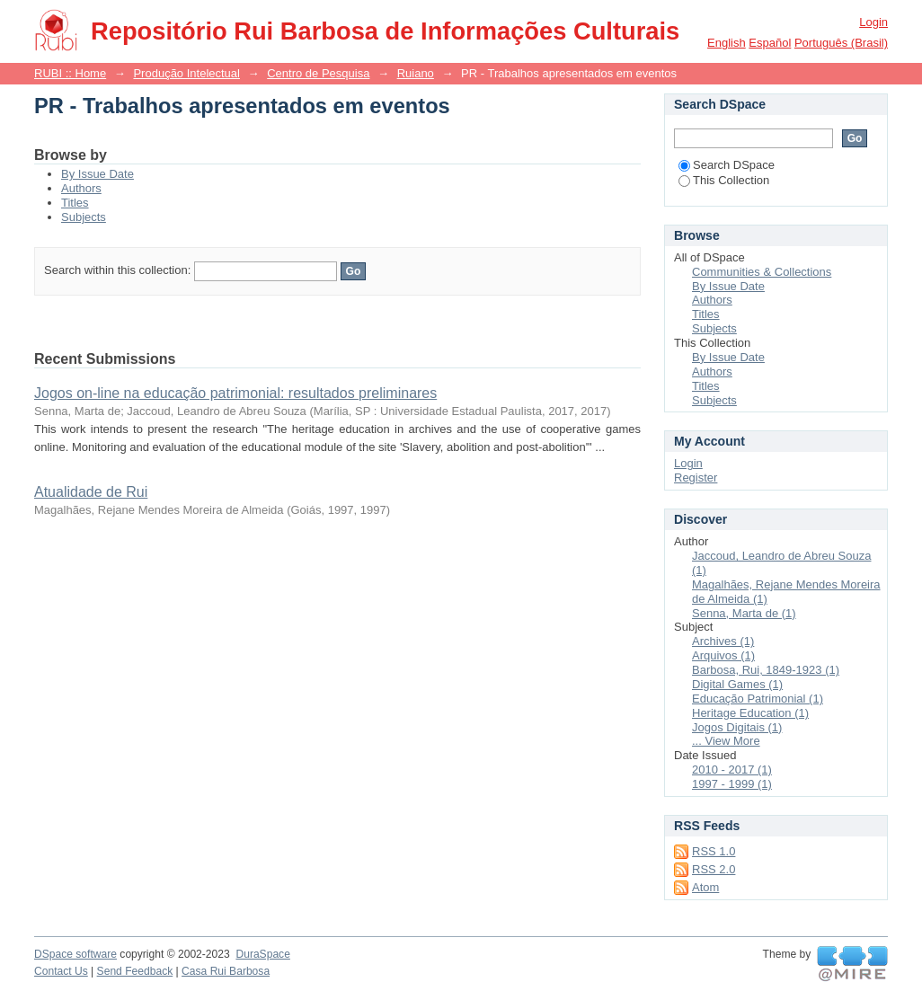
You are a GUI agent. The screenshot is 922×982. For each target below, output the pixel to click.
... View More (726, 741)
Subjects (83, 217)
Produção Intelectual (186, 73)
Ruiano (415, 73)
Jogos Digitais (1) (737, 727)
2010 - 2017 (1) (732, 769)
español (770, 42)
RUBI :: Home (70, 73)
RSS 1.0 (713, 851)
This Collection (723, 180)
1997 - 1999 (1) (732, 784)
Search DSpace (726, 165)
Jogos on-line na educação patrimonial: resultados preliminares (235, 393)
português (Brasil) (841, 42)
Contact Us (61, 971)
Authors (81, 188)
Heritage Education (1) (750, 713)
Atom (705, 887)
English (726, 42)
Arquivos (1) (723, 655)
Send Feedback (135, 971)
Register (695, 477)
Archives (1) (723, 641)
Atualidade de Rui (90, 492)
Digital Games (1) (737, 684)
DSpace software (75, 954)
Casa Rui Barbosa (226, 971)
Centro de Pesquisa (318, 73)
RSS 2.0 (713, 869)
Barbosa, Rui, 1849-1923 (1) (765, 670)
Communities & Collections (761, 272)
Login (873, 22)
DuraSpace (262, 954)
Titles (75, 202)
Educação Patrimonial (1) (757, 698)
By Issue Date (97, 174)
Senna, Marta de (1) (744, 613)
